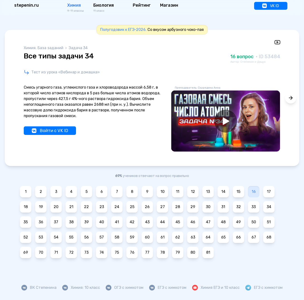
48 (223, 222)
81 (208, 252)
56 (86, 237)
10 (163, 191)
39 (86, 222)
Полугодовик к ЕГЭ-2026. (123, 29)
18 (26, 207)
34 (269, 207)
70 (41, 252)
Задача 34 (78, 48)
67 (254, 237)
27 (162, 207)
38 (71, 222)
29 (192, 207)
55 (71, 237)
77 (147, 252)
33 (254, 207)
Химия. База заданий (44, 48)
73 (86, 252)
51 (269, 222)
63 (193, 237)
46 (192, 222)
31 (223, 207)
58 (117, 237)
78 (162, 252)
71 (56, 252)
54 (56, 237)
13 (208, 191)
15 (238, 191)
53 (41, 237)
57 (102, 237)
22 (86, 207)
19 (41, 207)
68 (268, 237)
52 (26, 237)
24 (116, 207)
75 (117, 252)
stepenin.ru (26, 5)
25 (132, 207)
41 (117, 222)
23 (102, 207)
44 (162, 222)
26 (147, 207)
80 (192, 252)
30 (208, 207)
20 (56, 207)
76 (132, 252)
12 (193, 191)
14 (223, 191)
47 (208, 222)
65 (223, 237)
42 (132, 222)
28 (177, 207)
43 (147, 222)
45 (178, 222)
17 (269, 191)
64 (208, 237)
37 (56, 222)
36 (41, 222)
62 (177, 237)
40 (101, 222)
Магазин (169, 5)
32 (238, 207)
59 (132, 237)
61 (163, 237)
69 (25, 252)
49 (238, 222)
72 (71, 252)
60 (147, 237)
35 (26, 222)
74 (102, 252)
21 (71, 207)
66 (238, 237)
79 (178, 252)
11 (177, 191)
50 (254, 222)
